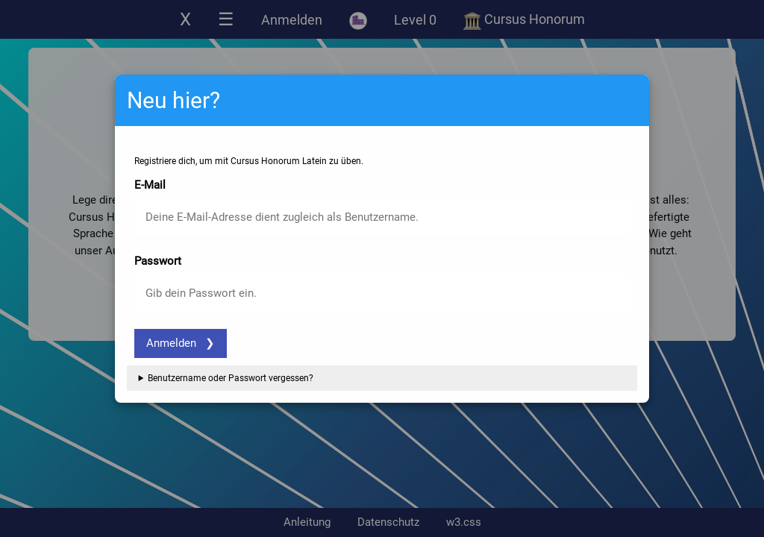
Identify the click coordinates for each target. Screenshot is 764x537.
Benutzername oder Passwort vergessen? (230, 378)
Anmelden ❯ (180, 343)
